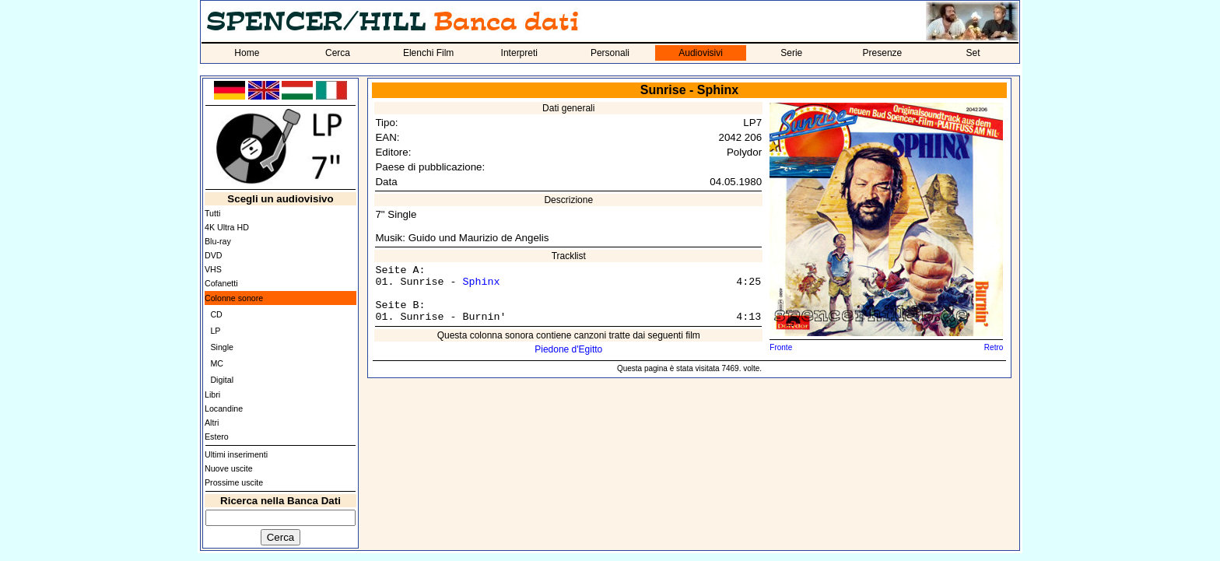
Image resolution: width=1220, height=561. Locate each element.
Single (221, 347)
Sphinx (481, 282)
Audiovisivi (700, 52)
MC (216, 363)
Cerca (337, 52)
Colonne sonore (234, 298)
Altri (212, 422)
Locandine (224, 408)
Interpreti (519, 52)
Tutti (212, 213)
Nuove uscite (229, 468)
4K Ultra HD (227, 227)
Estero (217, 436)
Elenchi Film (428, 52)
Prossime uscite (234, 482)
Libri (212, 394)
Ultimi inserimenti (236, 454)
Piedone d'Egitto (568, 349)
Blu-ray (218, 241)
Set (973, 52)
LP (215, 330)
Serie (791, 52)
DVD (214, 255)
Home (246, 52)
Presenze (883, 52)
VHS (213, 269)
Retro (993, 347)
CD (216, 314)
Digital (221, 379)
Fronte (781, 347)
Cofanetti (221, 283)
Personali (610, 52)
